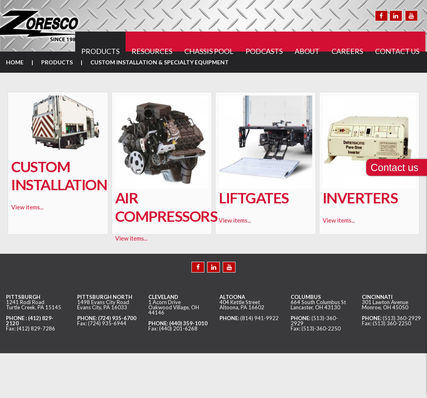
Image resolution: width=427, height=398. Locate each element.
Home (15, 62)
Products (57, 62)
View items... (27, 207)
